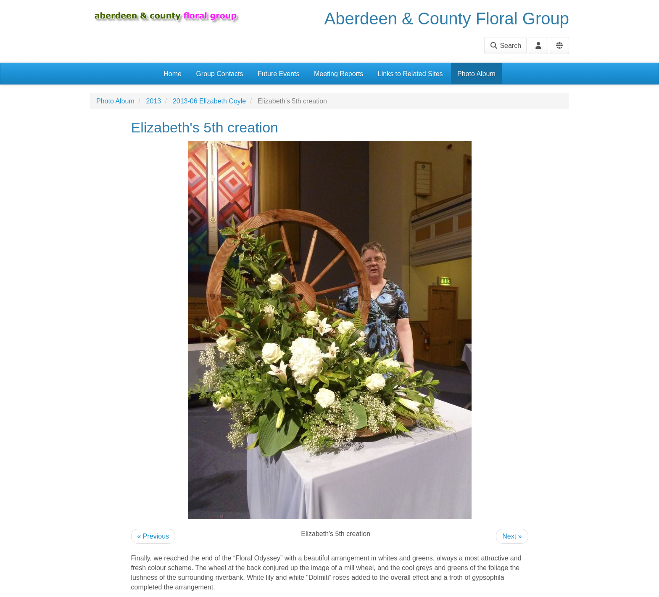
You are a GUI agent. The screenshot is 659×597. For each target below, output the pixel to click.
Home (172, 73)
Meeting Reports (338, 73)
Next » (512, 536)
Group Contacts (219, 73)
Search (505, 45)
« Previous (153, 536)
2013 (153, 101)
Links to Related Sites (410, 73)
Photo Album (476, 73)
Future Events (279, 73)
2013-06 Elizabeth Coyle (209, 101)
